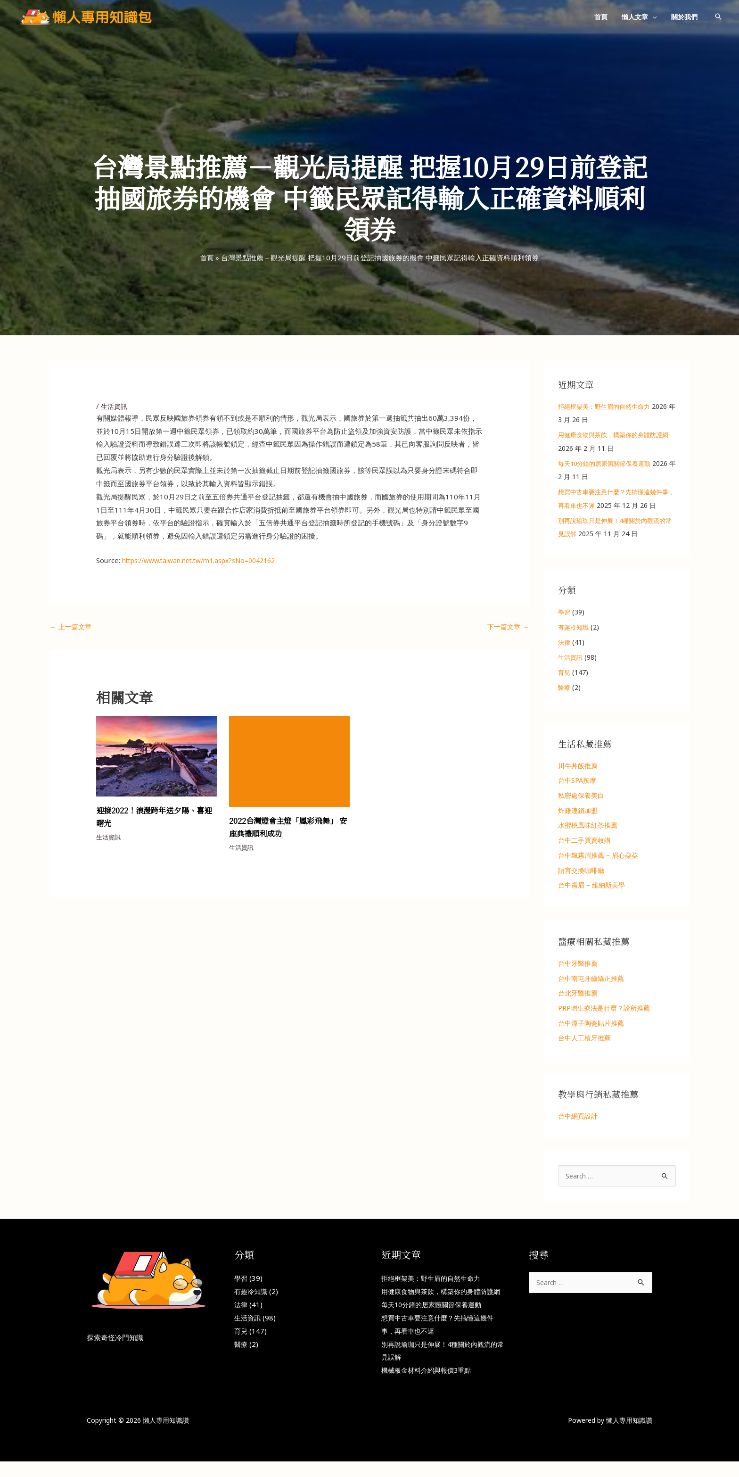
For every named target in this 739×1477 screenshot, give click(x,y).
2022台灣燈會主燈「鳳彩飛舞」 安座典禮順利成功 (289, 827)
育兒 (564, 672)
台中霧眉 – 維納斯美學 (591, 886)
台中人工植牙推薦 (584, 1040)
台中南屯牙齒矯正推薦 (591, 979)
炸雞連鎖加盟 (578, 810)
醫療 (564, 687)
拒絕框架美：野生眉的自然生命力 (607, 406)
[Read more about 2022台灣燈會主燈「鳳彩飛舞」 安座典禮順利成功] (289, 761)
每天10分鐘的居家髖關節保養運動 (608, 463)
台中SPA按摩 (577, 780)
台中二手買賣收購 (584, 841)
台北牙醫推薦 (578, 994)
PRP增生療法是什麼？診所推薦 (604, 1009)
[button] (652, 16)
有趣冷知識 (574, 626)
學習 (564, 611)
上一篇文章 (72, 627)
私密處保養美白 (581, 795)
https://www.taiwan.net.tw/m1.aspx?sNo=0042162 (206, 560)
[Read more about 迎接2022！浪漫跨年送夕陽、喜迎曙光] (156, 756)
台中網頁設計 (578, 1117)
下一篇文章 (506, 627)
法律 (564, 642)
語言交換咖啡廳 (581, 871)
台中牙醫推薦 (578, 964)
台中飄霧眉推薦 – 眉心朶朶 (598, 856)
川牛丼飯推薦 (578, 765)
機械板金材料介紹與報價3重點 (429, 1385)
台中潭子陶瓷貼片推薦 (591, 1025)
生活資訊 (115, 406)
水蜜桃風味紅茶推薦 (587, 825)
